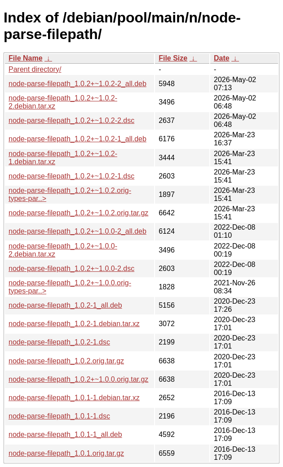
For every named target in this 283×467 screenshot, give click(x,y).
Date (222, 58)
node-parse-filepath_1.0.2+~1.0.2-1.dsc (71, 176)
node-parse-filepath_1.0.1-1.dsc (59, 416)
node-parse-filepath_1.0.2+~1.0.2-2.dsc (71, 120)
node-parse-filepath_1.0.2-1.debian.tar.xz (74, 323)
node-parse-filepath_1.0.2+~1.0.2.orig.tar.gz (78, 213)
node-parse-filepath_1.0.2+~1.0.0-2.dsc (71, 268)
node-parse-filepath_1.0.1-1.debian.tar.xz (74, 398)
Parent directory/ (35, 69)
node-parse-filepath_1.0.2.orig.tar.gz (66, 361)
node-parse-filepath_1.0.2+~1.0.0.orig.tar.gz (78, 379)
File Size (173, 58)
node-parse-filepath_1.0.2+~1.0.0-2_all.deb (77, 231)
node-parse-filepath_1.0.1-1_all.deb (65, 434)
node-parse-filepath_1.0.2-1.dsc (59, 342)
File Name (26, 58)
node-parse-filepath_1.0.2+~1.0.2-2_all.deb (77, 83)
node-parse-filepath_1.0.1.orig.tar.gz (66, 453)
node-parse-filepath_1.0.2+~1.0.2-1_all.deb (77, 139)
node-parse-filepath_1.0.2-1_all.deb (65, 305)
